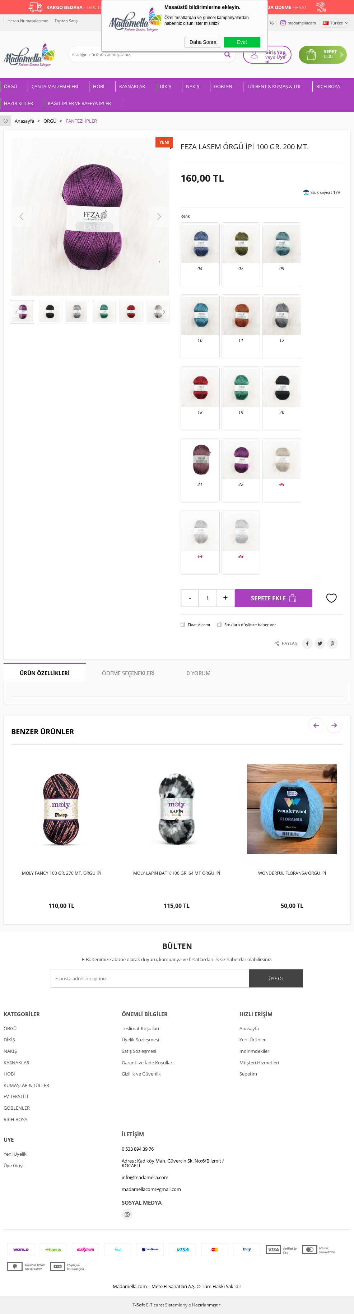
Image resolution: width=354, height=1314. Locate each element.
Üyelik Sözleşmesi (140, 1039)
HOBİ (98, 86)
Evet (242, 42)
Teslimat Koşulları (140, 1028)
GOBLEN (223, 86)
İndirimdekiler (254, 1051)
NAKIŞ (192, 86)
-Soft (139, 1305)
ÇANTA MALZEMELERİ (55, 86)
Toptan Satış (66, 20)
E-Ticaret (155, 1305)
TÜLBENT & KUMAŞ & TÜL (274, 86)
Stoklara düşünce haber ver (250, 624)
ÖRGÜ (10, 86)
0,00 (328, 56)
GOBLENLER (17, 1108)
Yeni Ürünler (252, 1039)
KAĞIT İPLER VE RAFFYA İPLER (79, 103)
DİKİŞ (165, 86)
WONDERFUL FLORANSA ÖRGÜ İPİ (292, 873)
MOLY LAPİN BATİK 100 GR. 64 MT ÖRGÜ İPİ (176, 873)
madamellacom (302, 23)
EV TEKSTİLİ (16, 1096)
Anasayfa (249, 1028)
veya (270, 57)
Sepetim (248, 1073)
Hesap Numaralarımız (28, 20)
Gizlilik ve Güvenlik (141, 1073)
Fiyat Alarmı (199, 624)
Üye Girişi (13, 1165)
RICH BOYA (328, 86)
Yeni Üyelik (15, 1154)
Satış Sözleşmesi (139, 1051)
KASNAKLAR (132, 86)
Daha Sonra (203, 42)
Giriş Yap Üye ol (275, 56)
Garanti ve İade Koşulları (147, 1062)
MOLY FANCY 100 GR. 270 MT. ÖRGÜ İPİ (61, 873)
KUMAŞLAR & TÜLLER (26, 1085)
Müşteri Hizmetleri (259, 1062)
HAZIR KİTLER (18, 103)
